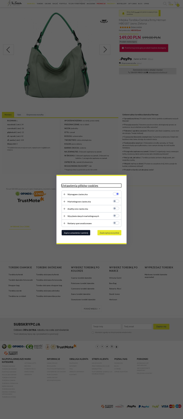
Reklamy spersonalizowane (79, 223)
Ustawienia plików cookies (80, 185)
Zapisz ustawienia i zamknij (76, 233)
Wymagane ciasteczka (77, 194)
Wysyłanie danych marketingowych (83, 216)
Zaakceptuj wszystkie (109, 233)
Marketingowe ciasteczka (79, 201)
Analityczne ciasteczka (77, 209)
